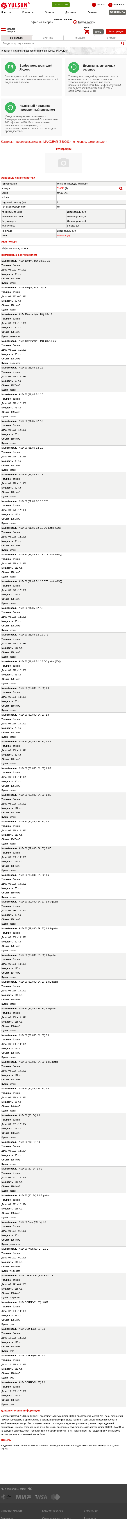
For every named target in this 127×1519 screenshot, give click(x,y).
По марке (79, 37)
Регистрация (116, 31)
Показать (63, 235)
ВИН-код (48, 37)
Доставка (70, 12)
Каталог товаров (52, 1511)
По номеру (16, 37)
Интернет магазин (12, 1511)
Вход (98, 31)
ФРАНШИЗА (117, 12)
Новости (6, 12)
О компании (90, 1511)
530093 (60, 188)
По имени (110, 37)
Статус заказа (61, 4)
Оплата (49, 12)
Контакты (27, 12)
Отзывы (92, 12)
